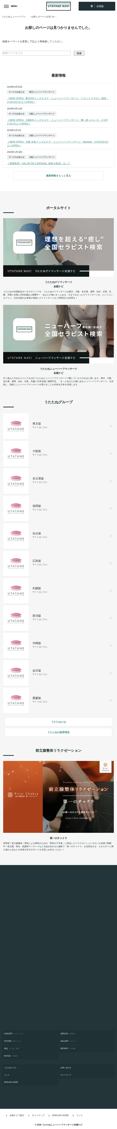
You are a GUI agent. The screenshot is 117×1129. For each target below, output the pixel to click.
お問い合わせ (66, 1067)
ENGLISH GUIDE (11, 1082)
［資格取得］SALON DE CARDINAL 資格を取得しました (38, 163)
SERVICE (67, 1033)
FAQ (11, 1048)
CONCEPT (13, 1033)
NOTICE (11, 1056)
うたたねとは (58, 721)
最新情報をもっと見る (58, 175)
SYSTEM (12, 1041)
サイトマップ (66, 1075)
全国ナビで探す (14, 1115)
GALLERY (68, 1041)
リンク (7, 1075)
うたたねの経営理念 (58, 732)
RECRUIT (67, 1048)
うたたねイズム (11, 1067)
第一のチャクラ (58, 838)
